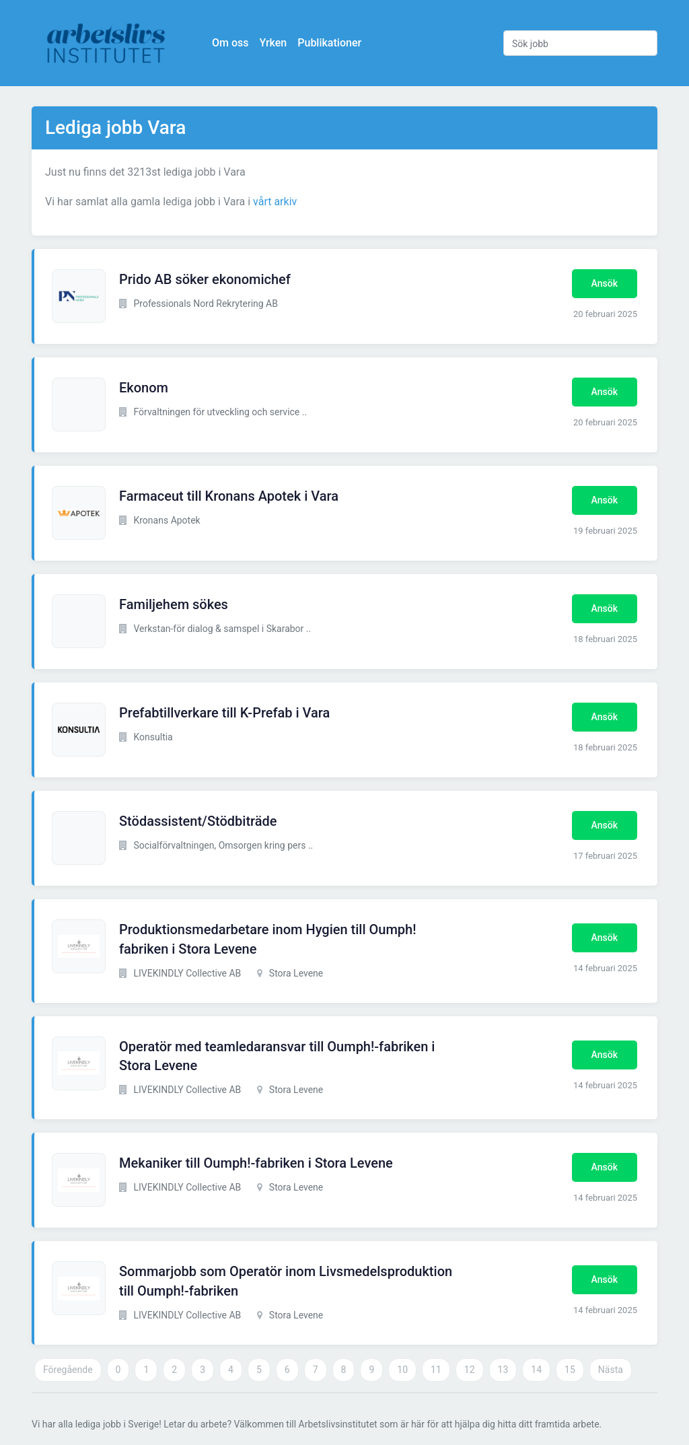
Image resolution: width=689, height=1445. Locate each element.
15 (570, 1369)
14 (536, 1369)
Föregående (68, 1369)
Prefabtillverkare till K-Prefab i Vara (224, 713)
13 (503, 1369)
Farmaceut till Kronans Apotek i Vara (228, 496)
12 (469, 1369)
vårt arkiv (275, 201)
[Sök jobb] (580, 43)
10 (402, 1369)
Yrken (273, 42)
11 (436, 1369)
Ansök (604, 283)
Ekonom (143, 388)
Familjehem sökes (173, 604)
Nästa (610, 1369)
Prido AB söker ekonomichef (205, 279)
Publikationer (329, 42)
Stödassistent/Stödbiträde (198, 821)
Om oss (230, 42)
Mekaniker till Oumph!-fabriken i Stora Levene (256, 1163)
